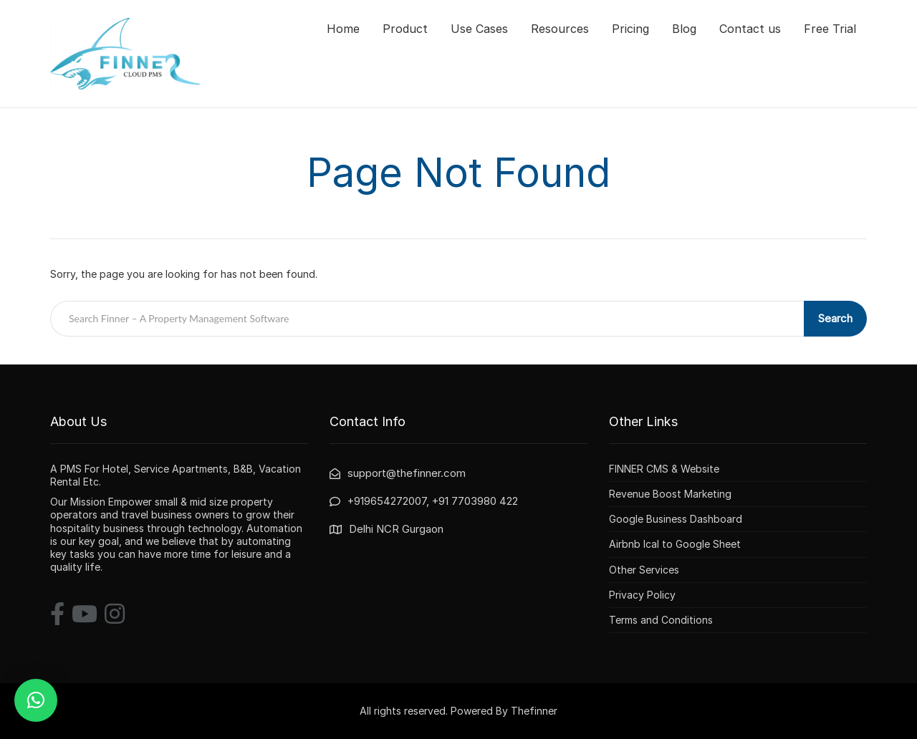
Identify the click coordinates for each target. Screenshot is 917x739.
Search (835, 318)
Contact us (750, 28)
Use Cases (479, 28)
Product (405, 28)
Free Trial (830, 28)
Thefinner (534, 711)
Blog (684, 28)
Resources (560, 28)
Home (343, 28)
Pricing (630, 28)
